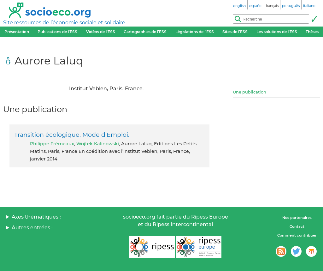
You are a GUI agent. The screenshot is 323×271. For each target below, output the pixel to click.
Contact (297, 226)
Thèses (312, 31)
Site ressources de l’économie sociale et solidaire (64, 23)
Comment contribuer (297, 235)
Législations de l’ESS (194, 31)
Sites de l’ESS (235, 31)
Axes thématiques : (36, 217)
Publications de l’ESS (57, 31)
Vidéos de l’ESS (100, 31)
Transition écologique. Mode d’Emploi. (71, 134)
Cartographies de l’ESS (145, 31)
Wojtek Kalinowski (97, 144)
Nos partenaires (297, 217)
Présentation (16, 31)
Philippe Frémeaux (52, 144)
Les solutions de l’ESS (276, 31)
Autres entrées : (32, 228)
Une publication (249, 91)
